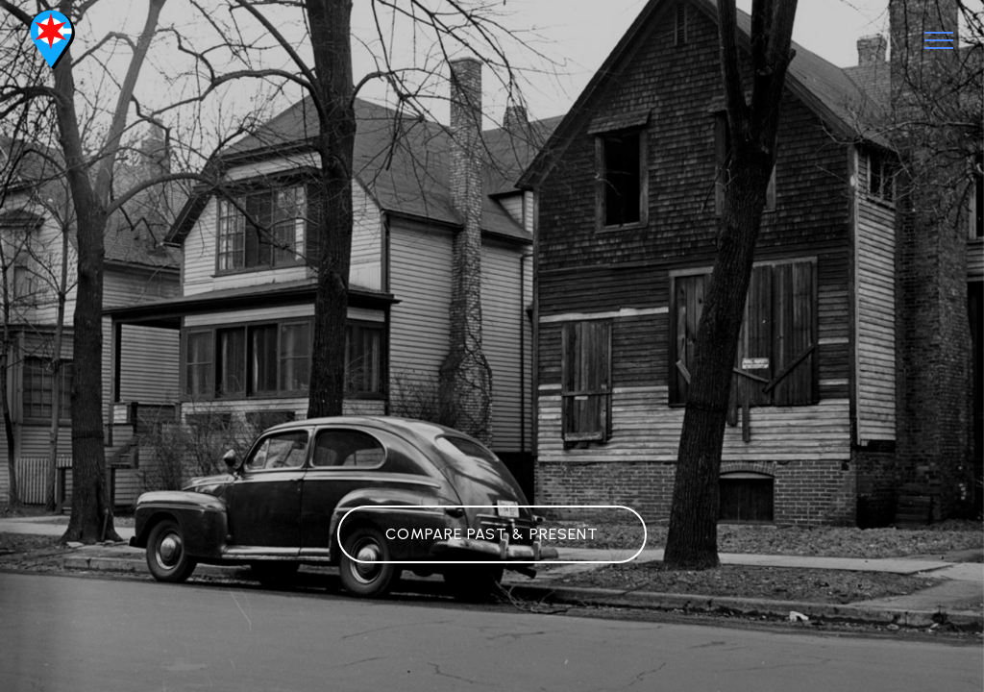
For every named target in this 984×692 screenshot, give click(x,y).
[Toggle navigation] (939, 40)
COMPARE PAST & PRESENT (492, 534)
